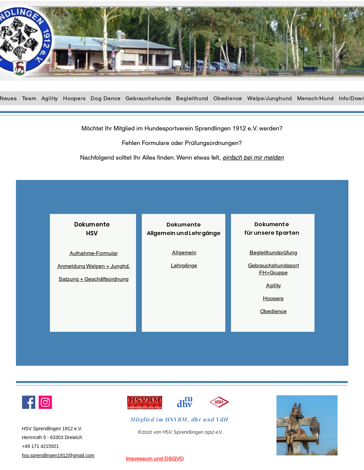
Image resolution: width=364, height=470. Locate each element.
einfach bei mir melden (253, 157)
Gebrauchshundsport (273, 265)
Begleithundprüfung (273, 252)
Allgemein (184, 252)
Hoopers (273, 298)
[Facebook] (28, 402)
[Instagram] (45, 402)
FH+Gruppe (273, 272)
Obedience (273, 311)
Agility (273, 285)
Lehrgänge (184, 265)
